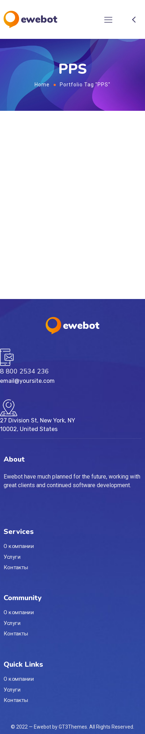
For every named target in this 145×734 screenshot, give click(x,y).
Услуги (12, 557)
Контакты (16, 567)
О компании (19, 546)
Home (42, 84)
